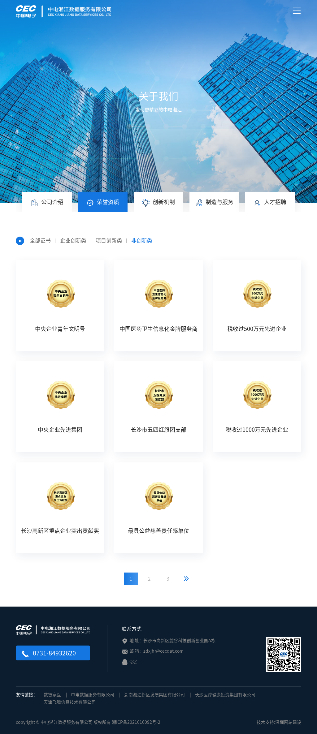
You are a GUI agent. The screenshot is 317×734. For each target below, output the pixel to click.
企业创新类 (73, 240)
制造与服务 (214, 203)
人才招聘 (270, 203)
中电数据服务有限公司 (92, 695)
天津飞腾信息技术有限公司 (70, 702)
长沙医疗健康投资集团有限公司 (225, 695)
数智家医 (52, 695)
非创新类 (141, 240)
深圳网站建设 (288, 722)
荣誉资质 (102, 203)
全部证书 (40, 240)
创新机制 (158, 203)
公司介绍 (47, 203)
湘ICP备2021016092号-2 (136, 722)
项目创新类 (109, 240)
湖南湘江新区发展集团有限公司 (154, 695)
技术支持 (265, 722)
